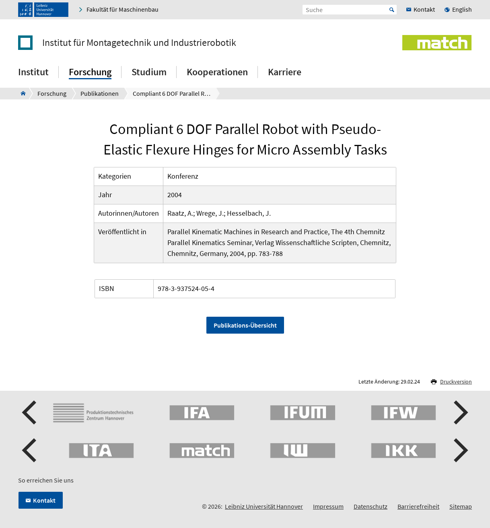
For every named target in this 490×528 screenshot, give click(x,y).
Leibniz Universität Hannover (264, 506)
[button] (30, 412)
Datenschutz (370, 506)
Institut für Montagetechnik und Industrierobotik (139, 42)
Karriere (284, 72)
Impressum (328, 506)
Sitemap (460, 506)
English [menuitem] (462, 9)
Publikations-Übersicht (245, 325)
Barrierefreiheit (418, 506)
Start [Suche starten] (392, 9)
